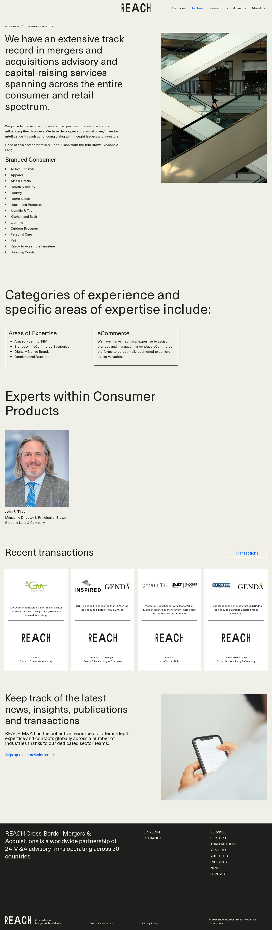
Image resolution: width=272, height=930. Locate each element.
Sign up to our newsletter (30, 755)
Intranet (153, 838)
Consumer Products (39, 26)
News (215, 867)
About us (258, 7)
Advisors (239, 7)
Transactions (218, 7)
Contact (218, 873)
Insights (218, 861)
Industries (12, 26)
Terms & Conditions (101, 923)
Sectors (197, 7)
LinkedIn (152, 832)
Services (179, 7)
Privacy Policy (150, 923)
